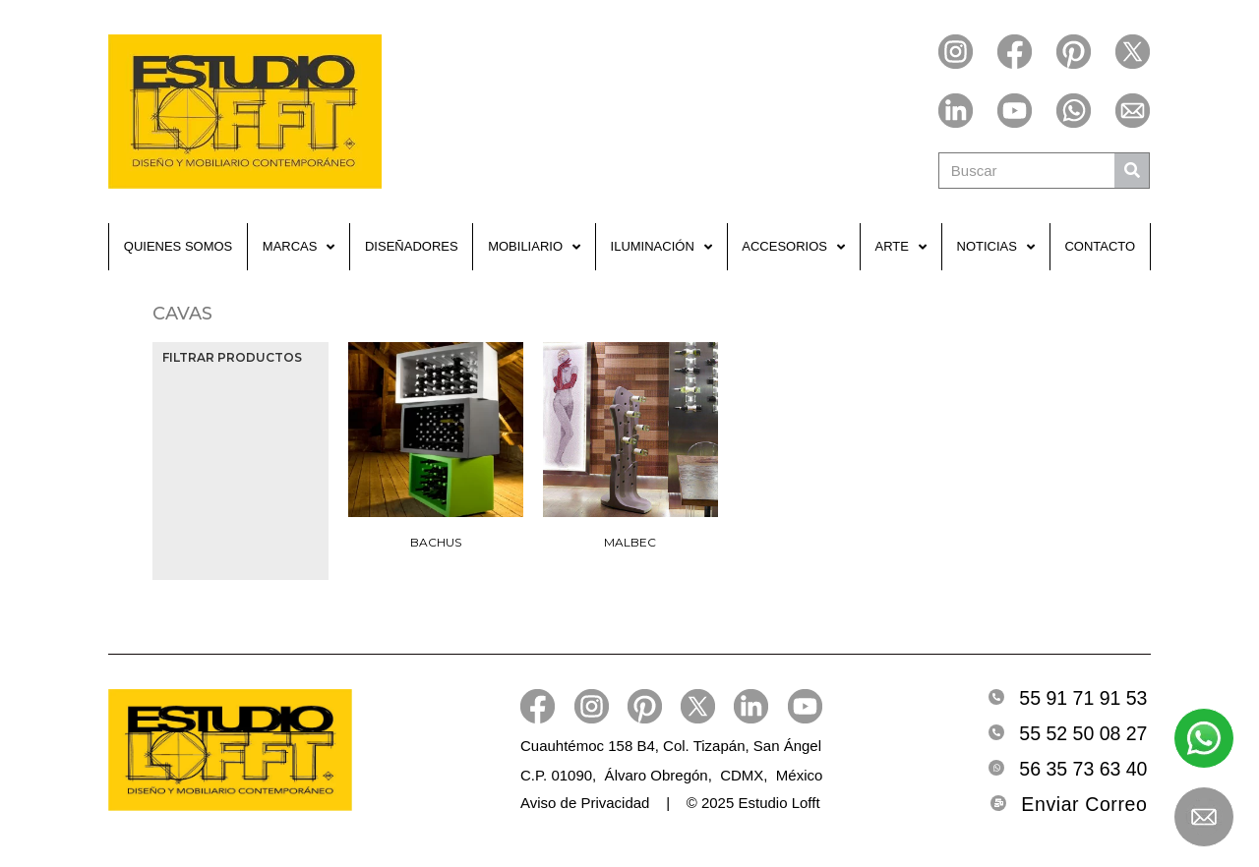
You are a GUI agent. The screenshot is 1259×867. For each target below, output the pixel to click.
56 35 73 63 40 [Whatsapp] (1083, 769)
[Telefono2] (996, 732)
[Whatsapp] (996, 768)
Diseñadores (411, 246)
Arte (901, 247)
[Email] (998, 803)
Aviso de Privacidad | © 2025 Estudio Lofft (670, 802)
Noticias (996, 247)
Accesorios (793, 247)
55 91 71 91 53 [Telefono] (1083, 698)
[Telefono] (996, 697)
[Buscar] (1131, 170)
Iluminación (661, 247)
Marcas (299, 247)
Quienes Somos (178, 246)
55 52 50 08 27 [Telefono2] (1083, 733)
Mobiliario (534, 247)
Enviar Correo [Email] (1084, 804)
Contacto (1099, 246)
